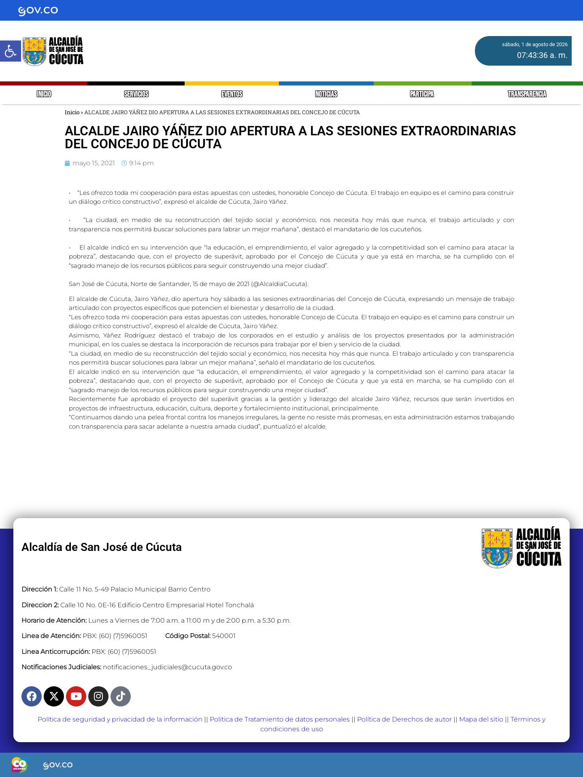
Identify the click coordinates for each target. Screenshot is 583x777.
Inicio (72, 112)
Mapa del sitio (481, 719)
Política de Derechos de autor (404, 719)
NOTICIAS (326, 94)
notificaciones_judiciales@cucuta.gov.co (167, 667)
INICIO (44, 94)
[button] (10, 51)
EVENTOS (231, 94)
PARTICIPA (422, 94)
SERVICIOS (136, 94)
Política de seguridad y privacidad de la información (120, 719)
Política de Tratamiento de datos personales (280, 719)
